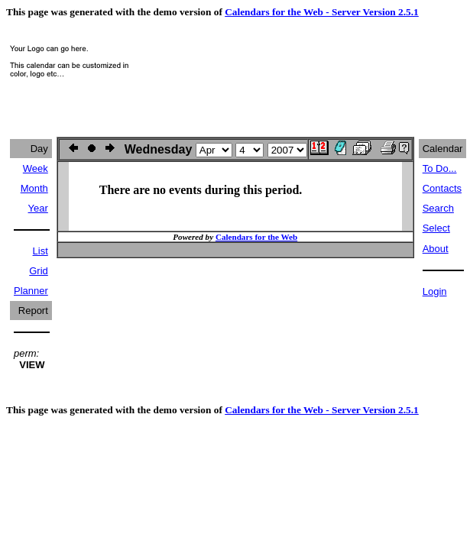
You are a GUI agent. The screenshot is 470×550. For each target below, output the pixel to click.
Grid (38, 271)
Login (435, 291)
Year (38, 208)
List (40, 251)
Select (436, 228)
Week (35, 168)
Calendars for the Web (256, 236)
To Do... (440, 168)
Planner (31, 290)
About (436, 248)
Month (34, 188)
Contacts (442, 188)
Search (438, 208)
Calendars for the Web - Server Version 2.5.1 (322, 12)
